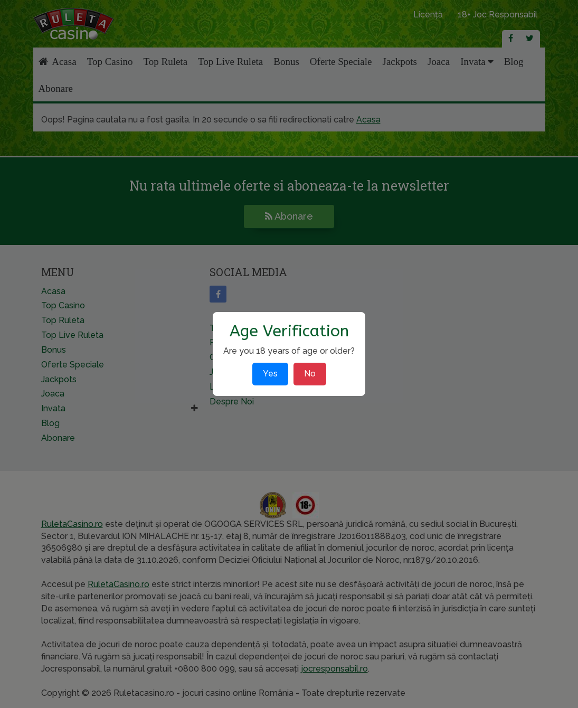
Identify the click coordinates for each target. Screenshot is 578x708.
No (310, 374)
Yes (270, 374)
